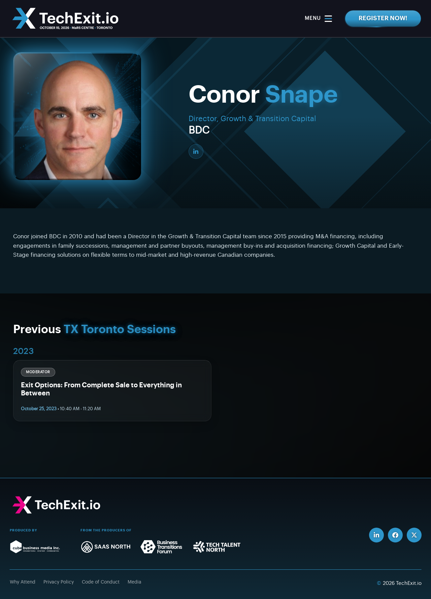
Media (134, 582)
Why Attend (22, 582)
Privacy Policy (58, 582)
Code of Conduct (101, 582)
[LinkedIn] (196, 151)
